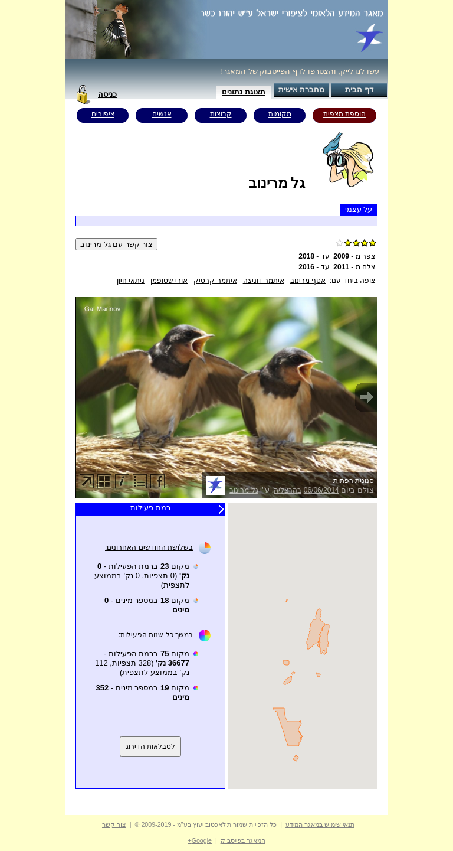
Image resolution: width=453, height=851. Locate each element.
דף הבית (359, 89)
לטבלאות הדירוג (150, 746)
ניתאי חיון (131, 280)
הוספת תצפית (344, 114)
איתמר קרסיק (215, 280)
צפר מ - (354, 256)
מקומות (279, 114)
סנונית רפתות (353, 481)
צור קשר (114, 824)
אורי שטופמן (169, 280)
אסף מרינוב (308, 280)
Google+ (200, 840)
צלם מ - (354, 267)
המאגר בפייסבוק (243, 840)
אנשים (162, 114)
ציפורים (102, 114)
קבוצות (221, 114)
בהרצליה (287, 490)
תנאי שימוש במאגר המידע (319, 824)
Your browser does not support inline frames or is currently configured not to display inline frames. (303, 646)
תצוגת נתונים (243, 91)
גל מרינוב (243, 490)
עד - (313, 256)
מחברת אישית (301, 89)
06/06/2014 (321, 490)
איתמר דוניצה (263, 280)
